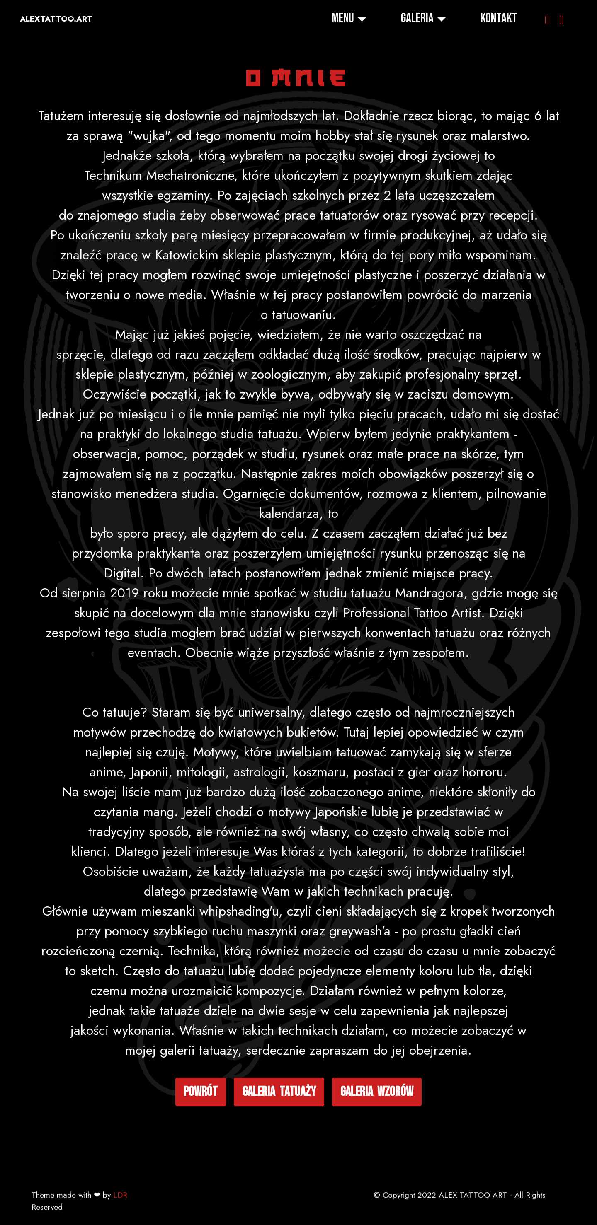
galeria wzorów (376, 1145)
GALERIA (417, 18)
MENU (343, 18)
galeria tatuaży (279, 1145)
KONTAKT (499, 18)
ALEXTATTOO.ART (56, 19)
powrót (201, 1145)
